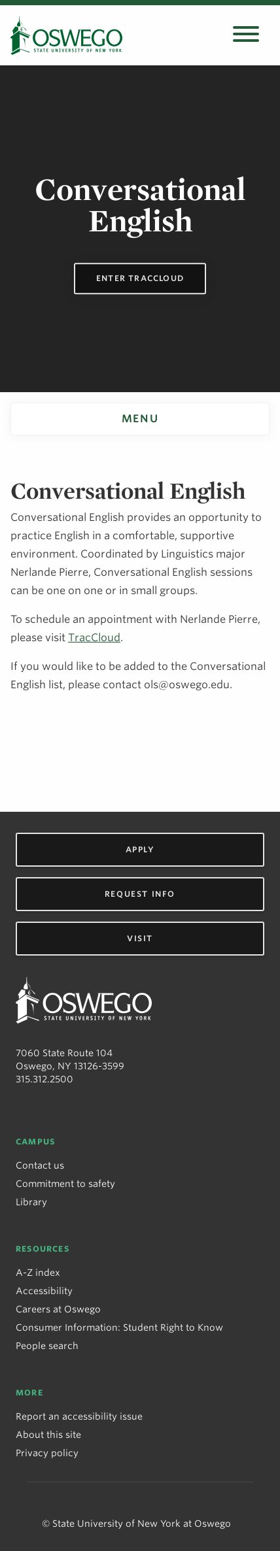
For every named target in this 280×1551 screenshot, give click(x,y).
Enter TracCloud (140, 278)
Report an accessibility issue (79, 1416)
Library (31, 1202)
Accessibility (44, 1291)
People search (47, 1346)
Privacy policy (47, 1453)
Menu (140, 418)
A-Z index (38, 1272)
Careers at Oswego (58, 1309)
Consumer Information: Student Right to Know (119, 1327)
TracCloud (94, 637)
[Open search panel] (246, 35)
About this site (48, 1434)
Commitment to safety (65, 1183)
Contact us (40, 1165)
